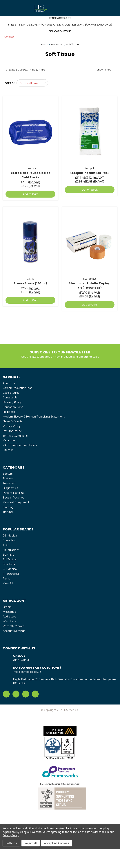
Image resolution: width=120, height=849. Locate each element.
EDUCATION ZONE (60, 31)
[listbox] (32, 82)
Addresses (9, 616)
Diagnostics (10, 488)
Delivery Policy (12, 402)
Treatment (10, 483)
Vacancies (9, 440)
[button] (60, 70)
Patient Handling (14, 492)
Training (8, 512)
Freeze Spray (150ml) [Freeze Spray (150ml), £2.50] (30, 283)
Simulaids (9, 564)
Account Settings (14, 631)
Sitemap (8, 450)
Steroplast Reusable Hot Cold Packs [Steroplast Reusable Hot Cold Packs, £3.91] (30, 175)
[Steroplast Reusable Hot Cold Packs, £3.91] (30, 132)
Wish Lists (9, 621)
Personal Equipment (16, 502)
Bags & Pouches (13, 497)
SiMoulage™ (11, 550)
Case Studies (11, 392)
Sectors (7, 473)
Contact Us (10, 397)
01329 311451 (21, 660)
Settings (11, 843)
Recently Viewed (14, 626)
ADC (6, 545)
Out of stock (89, 190)
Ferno (6, 578)
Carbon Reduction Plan (17, 388)
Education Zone (13, 407)
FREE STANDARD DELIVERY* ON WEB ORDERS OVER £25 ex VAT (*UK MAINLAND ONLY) (60, 24)
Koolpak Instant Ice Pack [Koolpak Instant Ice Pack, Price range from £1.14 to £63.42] (90, 173)
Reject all (30, 843)
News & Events (12, 421)
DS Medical (10, 535)
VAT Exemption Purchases (20, 445)
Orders (7, 607)
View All (8, 583)
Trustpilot (8, 37)
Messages (9, 611)
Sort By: (10, 83)
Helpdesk (9, 411)
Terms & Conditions (15, 435)
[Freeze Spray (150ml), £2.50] (30, 242)
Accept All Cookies (56, 843)
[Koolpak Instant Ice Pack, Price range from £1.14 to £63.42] (89, 132)
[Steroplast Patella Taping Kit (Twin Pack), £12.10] (89, 242)
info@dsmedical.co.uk (27, 671)
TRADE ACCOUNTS (60, 18)
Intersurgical (11, 573)
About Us (9, 383)
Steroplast (9, 540)
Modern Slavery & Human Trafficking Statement (34, 416)
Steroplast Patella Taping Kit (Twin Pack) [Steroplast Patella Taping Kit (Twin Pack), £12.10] (89, 285)
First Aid (8, 478)
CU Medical (10, 569)
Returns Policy (12, 431)
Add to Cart (30, 194)
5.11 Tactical (10, 559)
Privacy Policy (12, 426)
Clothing (8, 507)
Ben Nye (8, 554)
